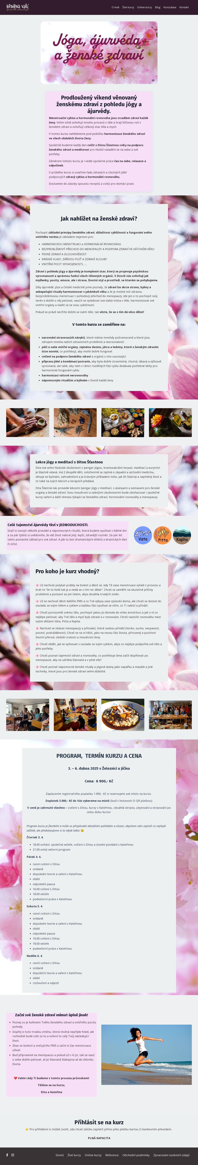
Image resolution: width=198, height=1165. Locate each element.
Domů (60, 1157)
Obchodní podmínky (136, 1157)
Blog (157, 7)
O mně (115, 7)
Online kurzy (144, 7)
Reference (112, 1157)
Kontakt (184, 7)
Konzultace (170, 7)
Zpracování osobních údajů (171, 1157)
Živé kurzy (128, 7)
